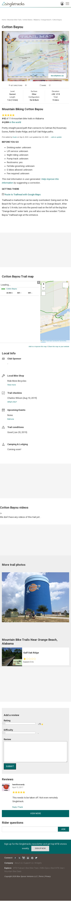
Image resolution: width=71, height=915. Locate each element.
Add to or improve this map (37, 346)
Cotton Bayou (57, 20)
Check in (54, 85)
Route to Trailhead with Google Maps (23, 194)
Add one (10, 419)
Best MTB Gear (57, 868)
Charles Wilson (14, 398)
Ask (63, 829)
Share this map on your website (58, 346)
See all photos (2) (57, 76)
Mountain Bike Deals (12, 871)
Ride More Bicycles (16, 381)
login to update (13, 436)
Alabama (37, 20)
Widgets (38, 863)
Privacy (48, 876)
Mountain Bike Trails (14, 20)
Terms (41, 876)
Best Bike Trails (32, 868)
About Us (18, 863)
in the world (15, 122)
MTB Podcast (18, 868)
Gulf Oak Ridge (31, 652)
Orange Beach (46, 20)
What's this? (12, 402)
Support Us (28, 863)
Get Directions (16, 85)
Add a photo (32, 85)
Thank (20, 807)
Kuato (15, 137)
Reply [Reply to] (14, 807)
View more (11, 385)
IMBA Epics (45, 868)
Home (4, 20)
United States (27, 20)
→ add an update (55, 137)
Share (43, 85)
